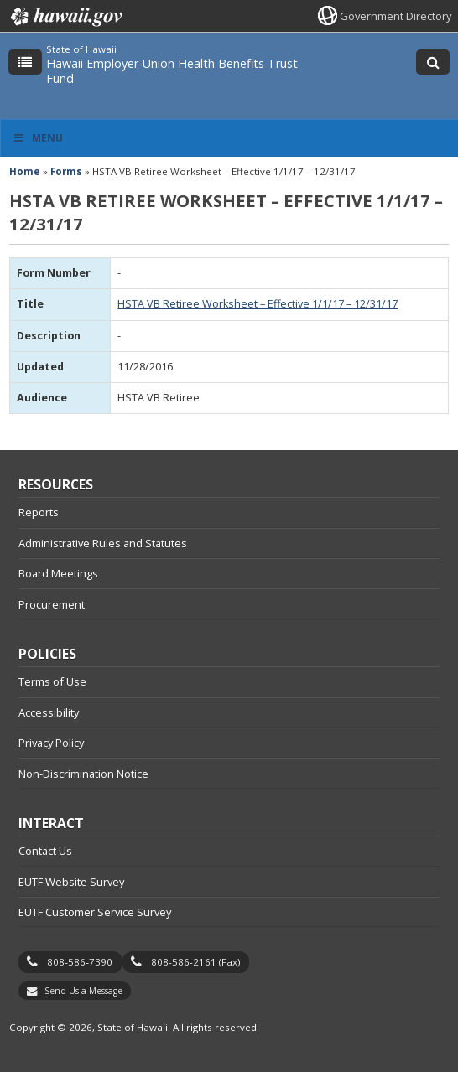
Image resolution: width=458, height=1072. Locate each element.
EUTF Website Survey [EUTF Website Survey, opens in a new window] (71, 881)
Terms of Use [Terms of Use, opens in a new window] (52, 681)
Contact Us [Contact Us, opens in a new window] (45, 850)
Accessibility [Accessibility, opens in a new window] (48, 712)
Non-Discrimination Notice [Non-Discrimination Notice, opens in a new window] (83, 773)
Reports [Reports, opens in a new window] (38, 512)
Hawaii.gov (65, 16)
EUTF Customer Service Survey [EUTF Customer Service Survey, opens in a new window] (94, 911)
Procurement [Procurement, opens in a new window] (51, 604)
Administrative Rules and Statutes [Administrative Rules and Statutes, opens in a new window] (102, 543)
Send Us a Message (83, 991)
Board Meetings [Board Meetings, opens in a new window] (58, 573)
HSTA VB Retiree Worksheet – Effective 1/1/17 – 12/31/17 (257, 304)
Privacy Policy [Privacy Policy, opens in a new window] (51, 742)
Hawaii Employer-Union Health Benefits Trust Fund (172, 70)
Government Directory (395, 15)
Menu (38, 138)
